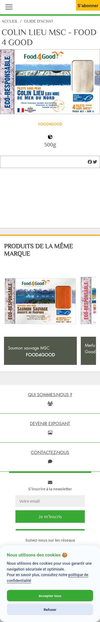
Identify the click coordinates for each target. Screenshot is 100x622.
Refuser (50, 609)
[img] (90, 162)
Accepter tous (50, 596)
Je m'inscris (50, 516)
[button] (8, 6)
